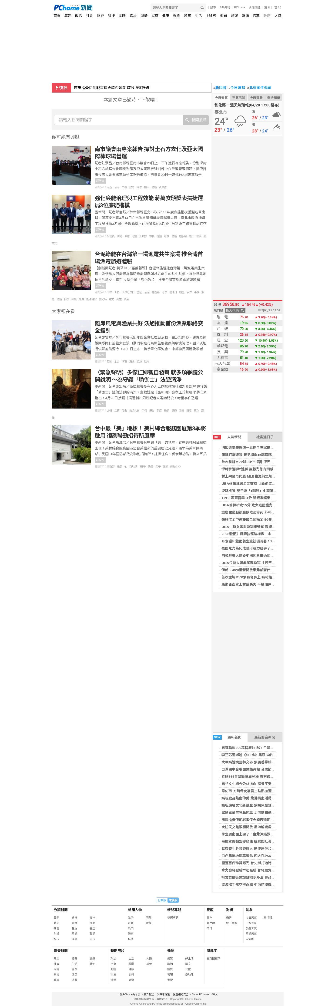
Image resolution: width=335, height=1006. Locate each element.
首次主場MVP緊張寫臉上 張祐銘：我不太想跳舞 (258, 577)
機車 (146, 187)
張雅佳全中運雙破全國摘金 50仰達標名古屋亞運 (258, 519)
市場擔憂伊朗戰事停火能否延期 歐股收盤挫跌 (111, 88)
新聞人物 (135, 910)
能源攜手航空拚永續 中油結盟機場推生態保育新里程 (262, 885)
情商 (92, 923)
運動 (165, 466)
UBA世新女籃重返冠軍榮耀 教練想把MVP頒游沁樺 (260, 527)
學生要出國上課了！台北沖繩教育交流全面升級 (258, 834)
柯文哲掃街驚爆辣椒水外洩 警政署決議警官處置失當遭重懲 (267, 877)
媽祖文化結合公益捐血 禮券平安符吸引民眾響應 (258, 784)
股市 (213, 7)
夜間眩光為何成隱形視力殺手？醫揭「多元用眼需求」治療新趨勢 (272, 548)
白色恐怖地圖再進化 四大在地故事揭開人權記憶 (258, 856)
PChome (239, 7)
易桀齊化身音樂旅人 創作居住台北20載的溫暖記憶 (260, 849)
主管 (116, 410)
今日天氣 (221, 98)
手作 (189, 292)
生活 (198, 16)
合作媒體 (254, 7)
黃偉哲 (163, 187)
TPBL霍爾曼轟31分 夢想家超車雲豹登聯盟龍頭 (258, 498)
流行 (92, 939)
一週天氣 (251, 923)
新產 (159, 410)
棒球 (139, 187)
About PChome (200, 994)
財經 (100, 16)
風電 (146, 361)
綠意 (150, 466)
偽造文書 (134, 410)
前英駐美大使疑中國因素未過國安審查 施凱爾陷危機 (262, 555)
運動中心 (175, 466)
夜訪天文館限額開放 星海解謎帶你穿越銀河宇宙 (258, 827)
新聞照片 (117, 951)
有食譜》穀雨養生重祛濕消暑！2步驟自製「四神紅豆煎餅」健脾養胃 (274, 541)
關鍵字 (212, 951)
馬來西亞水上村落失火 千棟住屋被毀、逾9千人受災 (261, 584)
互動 (109, 361)
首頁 (57, 16)
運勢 (144, 16)
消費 (223, 16)
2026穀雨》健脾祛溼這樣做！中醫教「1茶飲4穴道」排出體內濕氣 (272, 534)
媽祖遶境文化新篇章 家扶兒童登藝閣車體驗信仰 (258, 805)
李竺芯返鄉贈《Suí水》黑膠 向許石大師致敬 (256, 755)
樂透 (229, 917)
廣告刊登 (149, 994)
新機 (166, 236)
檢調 (166, 410)
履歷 (181, 292)
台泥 (146, 292)
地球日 (173, 292)
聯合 (198, 236)
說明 (267, 7)
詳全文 (100, 180)
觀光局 (103, 299)
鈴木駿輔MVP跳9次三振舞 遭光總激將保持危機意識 (261, 462)
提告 (151, 410)
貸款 (196, 410)
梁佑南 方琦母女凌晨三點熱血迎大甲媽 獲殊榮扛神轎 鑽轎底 (268, 791)
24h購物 (225, 7)
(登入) (277, 7)
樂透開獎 (273, 98)
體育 (187, 16)
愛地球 (189, 974)
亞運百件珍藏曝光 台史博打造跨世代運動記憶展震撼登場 (265, 863)
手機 (196, 292)
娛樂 (176, 16)
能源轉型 (91, 299)
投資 (170, 969)
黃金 (126, 299)
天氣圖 (250, 939)
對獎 (229, 910)
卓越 (126, 236)
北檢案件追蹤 (259, 88)
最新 (56, 917)
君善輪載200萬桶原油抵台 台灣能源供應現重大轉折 (261, 748)
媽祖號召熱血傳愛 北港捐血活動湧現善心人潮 (256, 798)
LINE (109, 410)
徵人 (215, 994)
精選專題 (172, 917)
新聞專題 (174, 910)
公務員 (110, 236)
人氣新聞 (227, 437)
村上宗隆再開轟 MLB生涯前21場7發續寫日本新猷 (260, 476)
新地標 (133, 466)
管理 (170, 974)
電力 (111, 299)
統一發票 (231, 923)
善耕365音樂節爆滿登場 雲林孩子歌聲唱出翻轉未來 (261, 776)
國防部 (110, 466)
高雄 (118, 299)
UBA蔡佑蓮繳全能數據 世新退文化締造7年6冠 (257, 483)
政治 (78, 16)
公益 (188, 969)
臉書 (181, 410)
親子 (158, 466)
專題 (67, 16)
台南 (116, 187)
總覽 (170, 958)
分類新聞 (61, 910)
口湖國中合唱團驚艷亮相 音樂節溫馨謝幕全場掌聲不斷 (263, 769)
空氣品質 (238, 98)
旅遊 (234, 16)
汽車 (256, 16)
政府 (267, 16)
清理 (124, 361)
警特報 (268, 917)
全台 (116, 361)
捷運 (159, 236)
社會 (89, 16)
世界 (116, 292)
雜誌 (245, 16)
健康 (165, 16)
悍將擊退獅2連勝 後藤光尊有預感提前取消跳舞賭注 (261, 469)
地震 (134, 236)
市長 (124, 187)
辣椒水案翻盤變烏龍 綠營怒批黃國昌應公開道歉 (258, 841)
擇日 (209, 928)
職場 (133, 16)
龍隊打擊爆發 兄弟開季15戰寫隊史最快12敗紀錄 (259, 455)
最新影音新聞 (264, 737)
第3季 (142, 466)
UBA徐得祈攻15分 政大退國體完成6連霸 (253, 505)
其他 (92, 964)
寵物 (92, 917)
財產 (188, 410)
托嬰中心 (122, 466)
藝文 (188, 964)
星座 (154, 16)
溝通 (154, 187)
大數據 (143, 236)
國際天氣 (251, 933)
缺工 (191, 236)
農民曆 (220, 88)
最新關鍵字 (214, 958)
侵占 (124, 410)
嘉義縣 (155, 292)
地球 (164, 292)
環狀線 (183, 236)
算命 (209, 917)
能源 (81, 299)
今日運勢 (236, 88)
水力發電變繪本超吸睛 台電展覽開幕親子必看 (256, 870)
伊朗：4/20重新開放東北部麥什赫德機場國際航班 (259, 570)
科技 (111, 16)
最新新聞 (227, 737)
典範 (119, 236)
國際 (122, 16)
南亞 (109, 187)
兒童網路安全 (180, 994)
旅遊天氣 (251, 928)
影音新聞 (61, 951)
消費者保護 (163, 994)
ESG (109, 292)
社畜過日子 (265, 437)
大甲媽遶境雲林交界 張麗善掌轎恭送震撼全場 (256, 762)
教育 (131, 187)
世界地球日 (128, 292)
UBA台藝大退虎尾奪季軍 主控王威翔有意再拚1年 (259, 563)
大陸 (278, 16)
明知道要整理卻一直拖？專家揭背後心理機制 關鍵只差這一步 (269, 447)
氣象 (249, 910)
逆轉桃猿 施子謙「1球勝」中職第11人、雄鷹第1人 (260, 491)
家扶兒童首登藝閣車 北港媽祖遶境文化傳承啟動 (258, 813)
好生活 (189, 958)
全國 (139, 292)
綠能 (74, 299)
